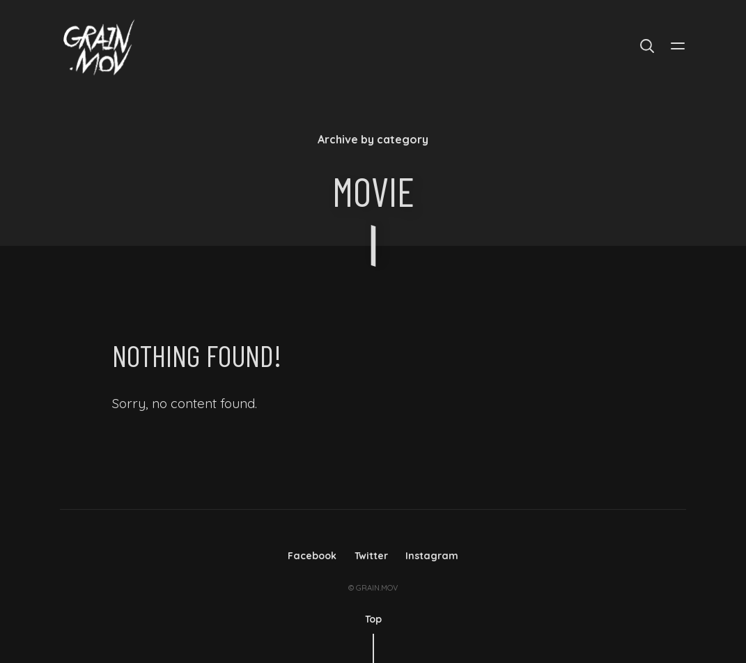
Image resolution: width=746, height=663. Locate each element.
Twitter (371, 555)
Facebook (312, 555)
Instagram (431, 555)
